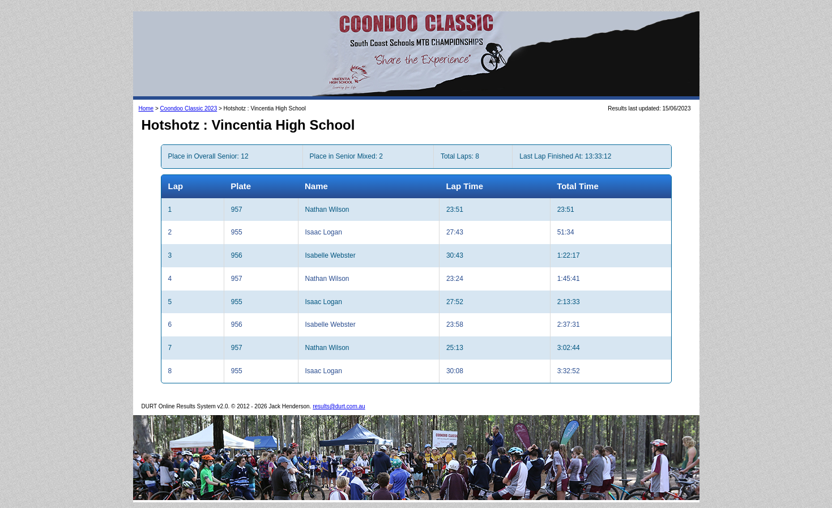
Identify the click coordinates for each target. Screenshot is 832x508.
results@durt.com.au (339, 406)
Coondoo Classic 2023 (188, 108)
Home (146, 108)
